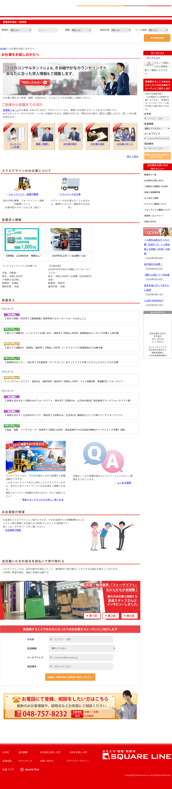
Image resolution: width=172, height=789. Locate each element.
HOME (3, 48)
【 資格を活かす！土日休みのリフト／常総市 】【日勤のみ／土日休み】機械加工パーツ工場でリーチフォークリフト (63, 413)
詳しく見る (132, 156)
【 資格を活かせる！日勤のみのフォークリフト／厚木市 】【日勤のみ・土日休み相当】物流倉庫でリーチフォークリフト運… (68, 398)
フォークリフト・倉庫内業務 (23, 194)
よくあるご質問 (151, 198)
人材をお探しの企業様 (136, 11)
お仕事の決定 (97, 137)
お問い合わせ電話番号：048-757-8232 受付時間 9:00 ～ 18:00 (150, 3)
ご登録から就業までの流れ (156, 186)
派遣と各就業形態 (152, 192)
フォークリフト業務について (157, 209)
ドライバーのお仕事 (70, 194)
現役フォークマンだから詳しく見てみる (42, 499)
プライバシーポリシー (77, 760)
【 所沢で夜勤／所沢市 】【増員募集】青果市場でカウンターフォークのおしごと (45, 316)
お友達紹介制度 (13, 530)
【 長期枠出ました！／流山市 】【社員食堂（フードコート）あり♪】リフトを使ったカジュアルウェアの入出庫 (61, 360)
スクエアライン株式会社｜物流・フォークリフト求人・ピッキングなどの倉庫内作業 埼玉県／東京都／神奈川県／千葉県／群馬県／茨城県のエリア (36, 7)
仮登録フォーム (11, 110)
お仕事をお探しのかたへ (112, 11)
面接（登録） (42, 137)
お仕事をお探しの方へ (154, 180)
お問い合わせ (150, 221)
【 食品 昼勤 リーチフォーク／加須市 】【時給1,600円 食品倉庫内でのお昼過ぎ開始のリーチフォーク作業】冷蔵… (65, 427)
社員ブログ (8, 769)
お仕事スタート (125, 137)
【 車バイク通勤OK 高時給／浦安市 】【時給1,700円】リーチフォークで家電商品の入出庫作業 (53, 345)
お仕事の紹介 (70, 137)
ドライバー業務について (155, 203)
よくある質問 (124, 482)
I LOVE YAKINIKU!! (153, 300)
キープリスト (158, 53)
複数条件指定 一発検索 (14, 22)
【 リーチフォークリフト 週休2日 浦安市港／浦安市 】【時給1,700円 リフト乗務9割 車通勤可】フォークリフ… (64, 379)
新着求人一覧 (150, 174)
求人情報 (88, 11)
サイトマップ (25, 760)
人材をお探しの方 (78, 752)
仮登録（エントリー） (154, 215)
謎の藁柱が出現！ (153, 264)
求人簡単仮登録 (159, 11)
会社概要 (23, 752)
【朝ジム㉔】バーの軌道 (156, 274)
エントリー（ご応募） (15, 138)
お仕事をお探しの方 (157, 166)
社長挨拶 (7, 760)
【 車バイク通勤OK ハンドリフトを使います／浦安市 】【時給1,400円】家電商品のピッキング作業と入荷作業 (61, 331)
